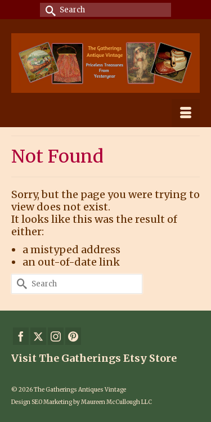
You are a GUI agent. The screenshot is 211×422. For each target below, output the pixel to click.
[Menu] (186, 113)
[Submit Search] (48, 10)
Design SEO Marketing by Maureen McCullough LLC (81, 402)
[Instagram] (56, 336)
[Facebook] (21, 336)
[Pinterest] (73, 336)
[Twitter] (38, 336)
